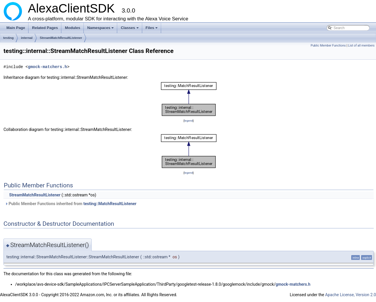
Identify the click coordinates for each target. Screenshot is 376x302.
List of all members (361, 45)
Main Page (15, 28)
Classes (130, 29)
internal (27, 38)
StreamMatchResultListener (61, 38)
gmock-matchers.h (47, 67)
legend (188, 120)
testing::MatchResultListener (110, 203)
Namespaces (101, 29)
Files (152, 29)
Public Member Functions (328, 45)
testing (8, 38)
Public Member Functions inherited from (70, 203)
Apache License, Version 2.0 (350, 294)
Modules (72, 28)
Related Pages (45, 28)
